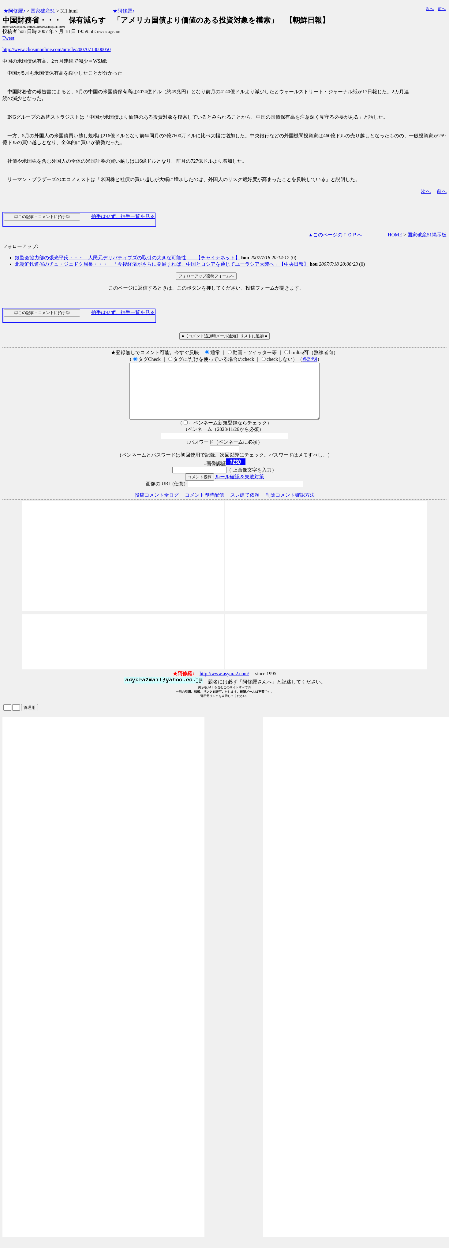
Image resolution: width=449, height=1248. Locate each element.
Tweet (8, 38)
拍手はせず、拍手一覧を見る (123, 216)
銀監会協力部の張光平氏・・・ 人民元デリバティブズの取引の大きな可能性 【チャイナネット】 (127, 257)
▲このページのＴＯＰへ (335, 234)
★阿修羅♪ (14, 10)
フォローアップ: (20, 246)
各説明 (309, 359)
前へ (442, 8)
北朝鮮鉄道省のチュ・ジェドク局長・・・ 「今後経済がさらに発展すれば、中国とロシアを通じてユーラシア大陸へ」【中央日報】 (162, 264)
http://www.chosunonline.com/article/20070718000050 (56, 49)
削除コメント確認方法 (290, 506)
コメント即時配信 (204, 506)
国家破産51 (43, 10)
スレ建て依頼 (245, 506)
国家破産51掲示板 (427, 234)
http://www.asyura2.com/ (224, 684)
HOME (395, 234)
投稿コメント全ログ (157, 506)
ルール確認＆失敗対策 (239, 487)
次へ (430, 8)
